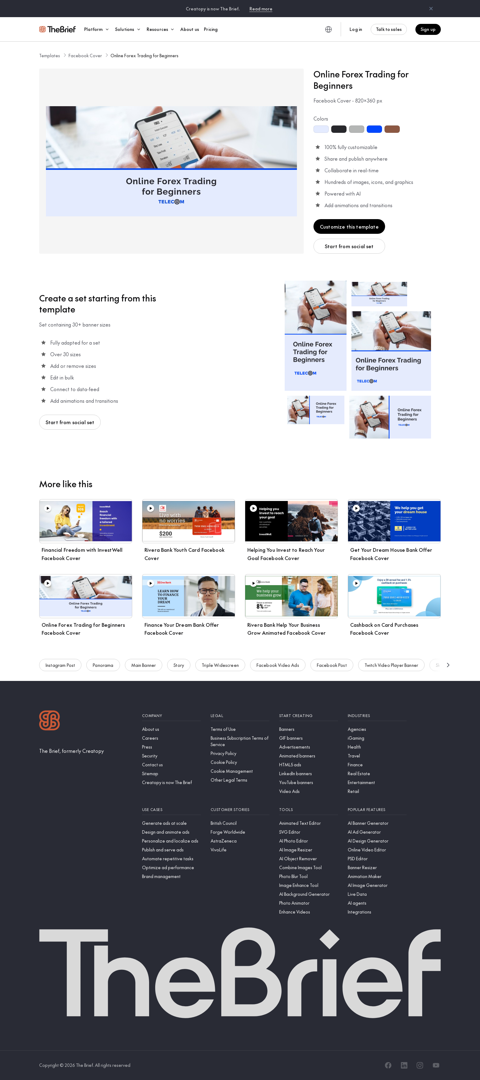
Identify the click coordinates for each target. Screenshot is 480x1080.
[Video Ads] (308, 791)
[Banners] (308, 729)
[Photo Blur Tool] (308, 876)
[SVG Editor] (308, 832)
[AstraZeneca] (240, 841)
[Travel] (377, 756)
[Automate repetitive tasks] (171, 858)
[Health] (377, 747)
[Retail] (377, 791)
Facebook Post (332, 669)
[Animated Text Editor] (308, 823)
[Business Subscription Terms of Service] (240, 741)
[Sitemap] (171, 773)
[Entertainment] (377, 782)
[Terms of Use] (240, 729)
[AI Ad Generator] (377, 832)
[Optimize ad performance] (171, 867)
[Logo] (49, 721)
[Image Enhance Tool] (308, 885)
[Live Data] (377, 894)
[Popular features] (377, 809)
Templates (49, 55)
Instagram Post (60, 669)
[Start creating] (308, 715)
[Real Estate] (377, 773)
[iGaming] (377, 738)
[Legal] (240, 715)
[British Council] (240, 823)
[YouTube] (436, 1065)
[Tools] (308, 809)
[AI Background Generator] (308, 894)
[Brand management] (171, 876)
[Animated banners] (308, 756)
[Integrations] (377, 912)
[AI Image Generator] (377, 885)
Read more (260, 9)
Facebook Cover (85, 55)
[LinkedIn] (404, 1065)
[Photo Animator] (308, 903)
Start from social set (349, 246)
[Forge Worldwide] (240, 832)
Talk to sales (389, 29)
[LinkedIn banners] (308, 773)
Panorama (103, 669)
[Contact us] (171, 764)
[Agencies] (377, 729)
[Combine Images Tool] (308, 867)
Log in (356, 29)
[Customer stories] (240, 809)
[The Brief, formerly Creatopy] (71, 751)
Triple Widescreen (220, 669)
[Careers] (171, 738)
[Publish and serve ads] (171, 849)
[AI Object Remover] (308, 858)
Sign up (428, 29)
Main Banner (143, 669)
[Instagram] (420, 1065)
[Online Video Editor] (377, 849)
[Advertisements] (308, 747)
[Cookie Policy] (240, 762)
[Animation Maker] (377, 876)
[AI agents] (377, 903)
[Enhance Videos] (308, 912)
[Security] (171, 756)
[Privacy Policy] (240, 753)
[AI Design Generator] (377, 841)
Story (179, 669)
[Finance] (377, 764)
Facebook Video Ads (278, 669)
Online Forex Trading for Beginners (144, 55)
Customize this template (349, 226)
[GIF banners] (308, 738)
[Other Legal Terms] (240, 780)
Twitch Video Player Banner (391, 669)
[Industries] (377, 715)
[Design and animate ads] (171, 832)
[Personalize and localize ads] (171, 841)
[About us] (171, 729)
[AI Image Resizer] (308, 849)
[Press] (171, 747)
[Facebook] (388, 1065)
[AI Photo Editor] (308, 841)
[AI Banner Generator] (377, 823)
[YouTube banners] (308, 782)
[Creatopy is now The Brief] (171, 782)
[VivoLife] (240, 849)
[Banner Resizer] (377, 867)
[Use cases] (171, 809)
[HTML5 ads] (308, 764)
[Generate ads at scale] (171, 823)
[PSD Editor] (377, 858)
